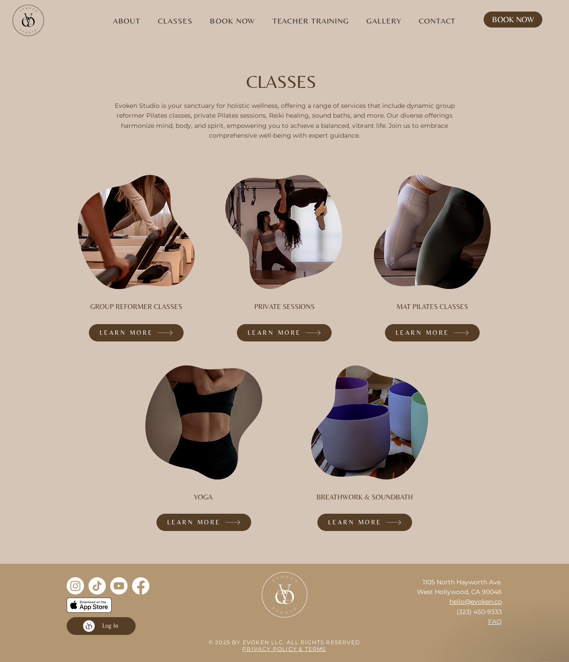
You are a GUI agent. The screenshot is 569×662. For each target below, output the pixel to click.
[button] (127, 21)
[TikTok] (97, 586)
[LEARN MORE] (136, 332)
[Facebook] (140, 586)
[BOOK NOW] (513, 20)
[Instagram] (75, 586)
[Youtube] (119, 586)
